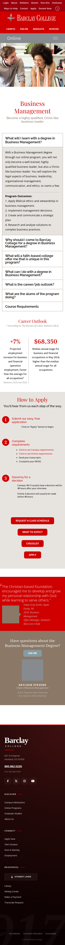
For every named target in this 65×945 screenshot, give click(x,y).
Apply (33, 8)
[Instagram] (24, 781)
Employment (10, 855)
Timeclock (57, 8)
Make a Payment (12, 897)
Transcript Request (13, 902)
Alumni (34, 2)
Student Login (21, 877)
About (14, 2)
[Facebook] (7, 781)
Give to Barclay (12, 850)
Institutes (57, 2)
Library (7, 886)
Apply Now (9, 839)
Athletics (24, 2)
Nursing (54, 28)
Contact (24, 8)
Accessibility (50, 933)
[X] (16, 781)
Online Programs (12, 808)
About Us (9, 819)
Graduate (38, 28)
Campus (10, 28)
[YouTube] (33, 781)
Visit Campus (11, 844)
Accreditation (14, 933)
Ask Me (32, 653)
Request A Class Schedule (32, 520)
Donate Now (45, 8)
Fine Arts (45, 2)
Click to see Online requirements (35, 453)
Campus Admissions (14, 802)
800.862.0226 (13, 766)
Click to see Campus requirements (36, 449)
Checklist (32, 543)
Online (24, 28)
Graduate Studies (13, 813)
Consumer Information (32, 933)
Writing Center (11, 891)
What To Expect (32, 532)
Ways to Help (11, 8)
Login (6, 2)
